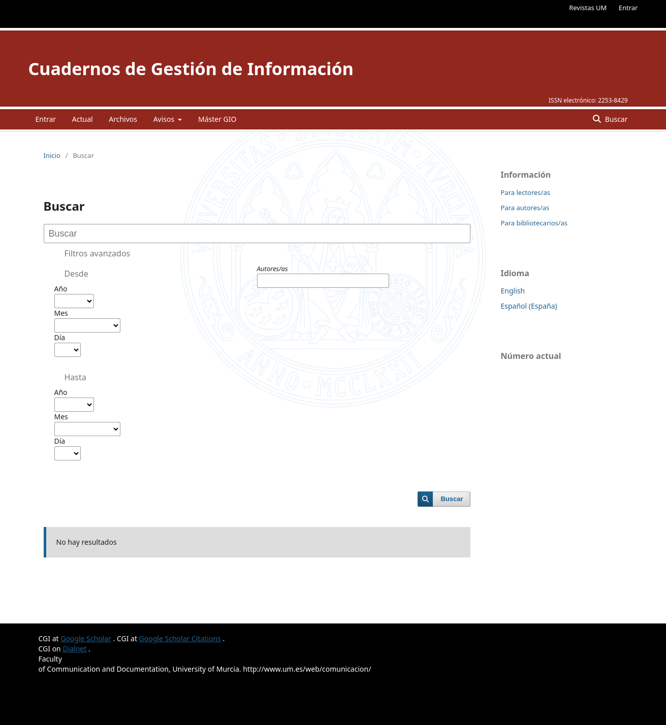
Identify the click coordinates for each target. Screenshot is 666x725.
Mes (61, 313)
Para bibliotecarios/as (534, 222)
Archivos (123, 119)
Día (60, 337)
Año (61, 288)
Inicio (52, 155)
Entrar (628, 7)
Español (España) (529, 306)
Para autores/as (525, 207)
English (513, 290)
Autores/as (272, 268)
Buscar (615, 119)
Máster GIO (217, 119)
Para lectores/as (525, 192)
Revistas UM (588, 7)
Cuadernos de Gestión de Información (191, 68)
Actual (82, 119)
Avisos (164, 119)
